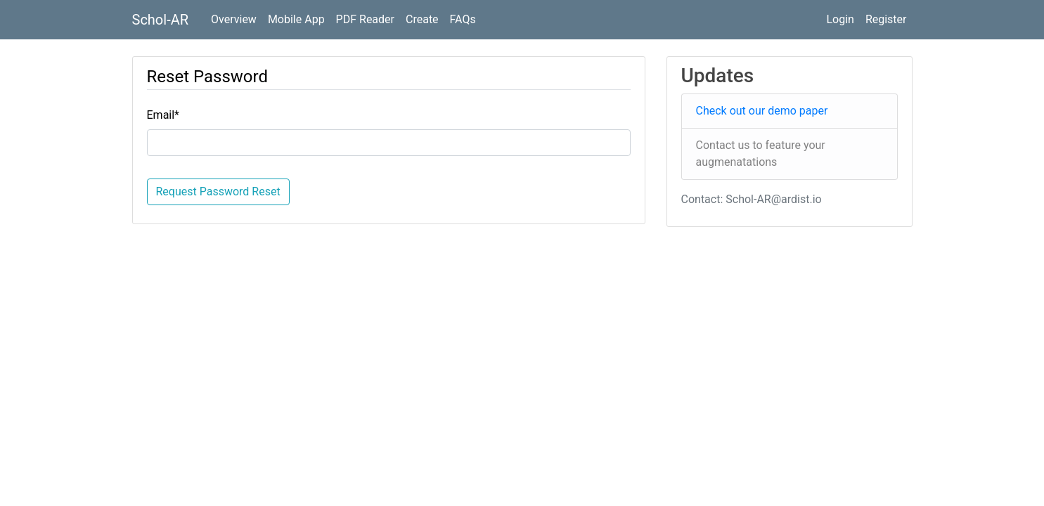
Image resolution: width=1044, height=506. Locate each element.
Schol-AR (160, 19)
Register (886, 19)
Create (422, 19)
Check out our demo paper (762, 110)
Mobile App (296, 19)
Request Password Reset (218, 191)
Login (839, 19)
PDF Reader (365, 19)
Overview (234, 19)
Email (163, 115)
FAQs (463, 19)
